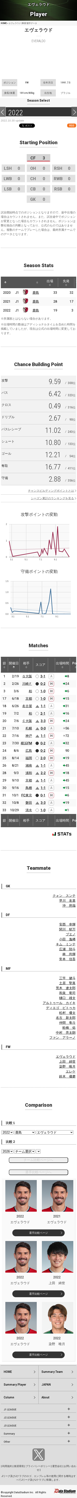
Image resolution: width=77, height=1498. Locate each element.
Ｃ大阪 (27, 721)
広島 (28, 751)
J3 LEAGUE (10, 1425)
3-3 (43, 721)
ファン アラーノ (62, 1038)
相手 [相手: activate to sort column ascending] (26, 664)
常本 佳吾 (67, 959)
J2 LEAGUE (10, 1417)
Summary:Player (15, 1384)
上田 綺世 (67, 1062)
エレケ (71, 1071)
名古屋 (27, 706)
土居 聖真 (67, 983)
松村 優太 (67, 1013)
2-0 (42, 758)
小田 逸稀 (67, 939)
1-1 (43, 706)
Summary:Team (52, 1371)
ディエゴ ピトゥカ (61, 1008)
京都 (28, 699)
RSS (71, 125)
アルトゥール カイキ (59, 1003)
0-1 (42, 795)
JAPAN (46, 1384)
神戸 (28, 736)
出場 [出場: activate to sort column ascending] (50, 282)
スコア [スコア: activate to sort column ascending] (40, 665)
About (45, 1397)
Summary (9, 1433)
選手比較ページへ (38, 1172)
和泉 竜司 (67, 993)
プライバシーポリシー (38, 1466)
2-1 (42, 713)
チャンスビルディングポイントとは (51, 490)
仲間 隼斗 (67, 1023)
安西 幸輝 (67, 924)
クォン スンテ (64, 896)
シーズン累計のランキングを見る (52, 498)
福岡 (28, 758)
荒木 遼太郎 (66, 988)
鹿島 (35, 293)
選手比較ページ (38, 1232)
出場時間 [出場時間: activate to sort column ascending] (62, 664)
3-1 (42, 676)
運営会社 (57, 1466)
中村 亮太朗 (66, 1033)
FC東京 (26, 795)
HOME (4, 23)
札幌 (28, 728)
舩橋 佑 (69, 1028)
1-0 (42, 691)
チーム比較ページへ (38, 1160)
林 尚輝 (69, 954)
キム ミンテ (66, 944)
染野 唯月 (67, 1066)
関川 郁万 (67, 929)
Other (7, 1441)
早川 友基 (67, 901)
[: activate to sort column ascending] (13, 282)
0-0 (43, 728)
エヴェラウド (66, 1057)
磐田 (28, 803)
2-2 (43, 773)
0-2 (42, 684)
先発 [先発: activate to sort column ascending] (66, 282)
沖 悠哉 (69, 906)
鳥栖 (28, 788)
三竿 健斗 (67, 978)
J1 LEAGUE (10, 1409)
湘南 (28, 765)
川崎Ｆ (27, 684)
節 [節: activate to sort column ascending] (4, 664)
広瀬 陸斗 (67, 949)
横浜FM (26, 743)
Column (9, 1397)
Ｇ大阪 (27, 676)
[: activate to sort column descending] (5, 282)
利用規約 (7, 1466)
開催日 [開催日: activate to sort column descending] (14, 664)
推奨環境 (19, 1466)
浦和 (28, 773)
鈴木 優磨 (67, 1076)
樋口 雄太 (67, 998)
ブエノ (71, 934)
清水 (28, 810)
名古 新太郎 (66, 1018)
